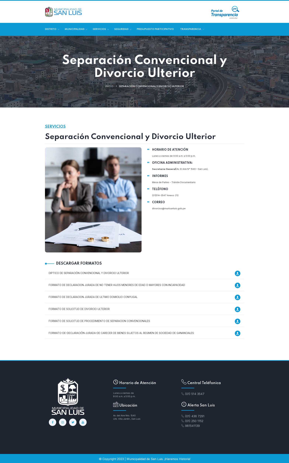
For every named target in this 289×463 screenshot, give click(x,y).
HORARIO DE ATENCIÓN (170, 149)
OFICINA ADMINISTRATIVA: (172, 163)
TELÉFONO (160, 189)
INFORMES (160, 176)
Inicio (109, 86)
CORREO (158, 202)
